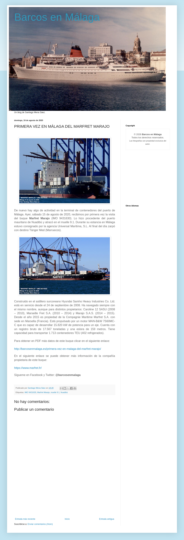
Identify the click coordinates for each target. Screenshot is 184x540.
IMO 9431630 (30, 392)
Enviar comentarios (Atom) (40, 524)
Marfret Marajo (43, 392)
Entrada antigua (106, 519)
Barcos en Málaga (57, 17)
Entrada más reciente (25, 519)
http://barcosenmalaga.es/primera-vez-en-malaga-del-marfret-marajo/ (57, 348)
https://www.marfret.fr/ (28, 367)
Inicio (67, 519)
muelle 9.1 (55, 392)
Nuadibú (64, 392)
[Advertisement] (64, 502)
